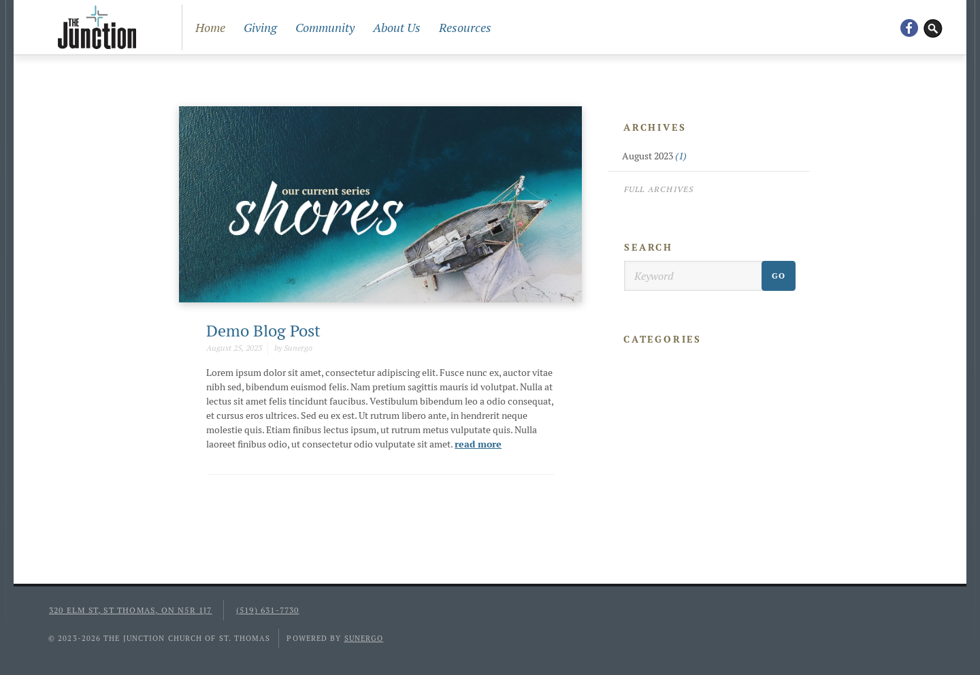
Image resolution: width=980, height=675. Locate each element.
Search (648, 247)
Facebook (908, 27)
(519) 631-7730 (267, 610)
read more (478, 444)
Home (210, 27)
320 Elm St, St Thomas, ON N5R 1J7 (130, 610)
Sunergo (364, 638)
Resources (465, 27)
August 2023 (654, 156)
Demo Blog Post (263, 330)
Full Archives (659, 189)
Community (325, 27)
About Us (397, 27)
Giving (260, 27)
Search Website (933, 27)
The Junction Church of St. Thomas (96, 27)
